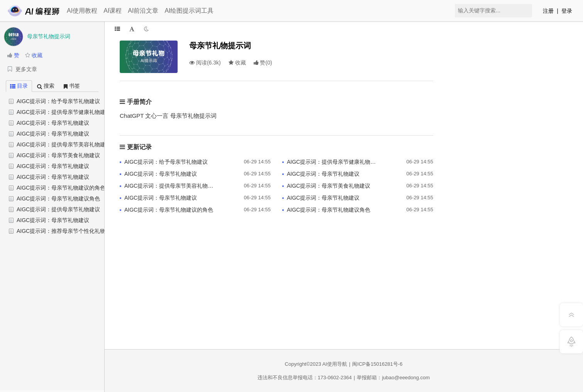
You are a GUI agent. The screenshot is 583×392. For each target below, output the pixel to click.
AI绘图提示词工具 (189, 10)
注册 (548, 11)
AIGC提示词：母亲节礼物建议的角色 (61, 188)
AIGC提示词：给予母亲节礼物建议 (58, 101)
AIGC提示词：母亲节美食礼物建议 (58, 155)
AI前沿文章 (143, 10)
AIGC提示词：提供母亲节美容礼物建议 (64, 144)
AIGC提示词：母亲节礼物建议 (53, 123)
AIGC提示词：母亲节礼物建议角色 (58, 198)
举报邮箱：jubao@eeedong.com (393, 377)
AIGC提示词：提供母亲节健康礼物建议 (64, 112)
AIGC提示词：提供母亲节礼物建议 (58, 209)
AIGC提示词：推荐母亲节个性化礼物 (61, 231)
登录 (566, 11)
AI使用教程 (82, 10)
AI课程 (112, 10)
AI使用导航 (334, 364)
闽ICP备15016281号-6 (377, 364)
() (263, 62)
